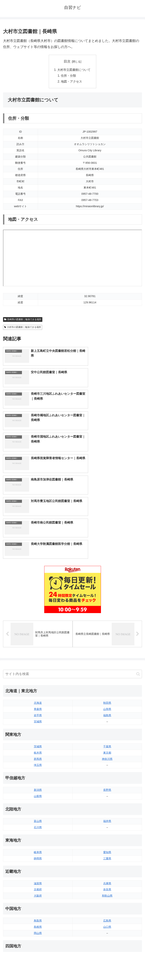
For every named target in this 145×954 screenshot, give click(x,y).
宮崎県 (107, 885)
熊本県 (38, 897)
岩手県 (38, 605)
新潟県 (38, 679)
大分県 (107, 879)
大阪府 (38, 785)
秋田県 (107, 592)
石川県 (38, 717)
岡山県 (38, 822)
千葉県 (107, 636)
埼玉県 (38, 655)
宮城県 (38, 611)
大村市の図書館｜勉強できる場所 (22, 328)
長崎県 (38, 891)
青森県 (38, 598)
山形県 (107, 598)
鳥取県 (38, 810)
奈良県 (107, 779)
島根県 (38, 816)
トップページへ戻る (37, 941)
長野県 (107, 679)
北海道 (38, 592)
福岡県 (38, 879)
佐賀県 (38, 885)
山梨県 (38, 685)
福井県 (107, 710)
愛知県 (107, 742)
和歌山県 (107, 785)
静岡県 (38, 748)
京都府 (38, 779)
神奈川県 (107, 648)
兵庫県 (107, 773)
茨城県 (38, 636)
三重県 (107, 748)
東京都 (107, 642)
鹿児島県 (107, 891)
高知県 (107, 854)
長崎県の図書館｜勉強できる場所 (22, 320)
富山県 (38, 710)
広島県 (107, 810)
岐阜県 (38, 742)
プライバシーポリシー (108, 941)
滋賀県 (38, 773)
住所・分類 (68, 76)
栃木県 (38, 642)
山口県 (107, 816)
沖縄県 (107, 897)
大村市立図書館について (74, 70)
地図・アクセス (71, 82)
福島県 (107, 605)
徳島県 (38, 847)
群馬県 (38, 648)
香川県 (38, 854)
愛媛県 (107, 847)
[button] (138, 564)
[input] (72, 564)
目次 (67, 61)
